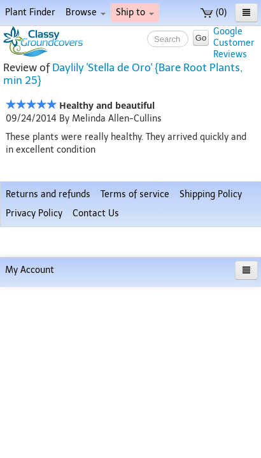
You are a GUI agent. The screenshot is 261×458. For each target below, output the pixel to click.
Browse (86, 12)
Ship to (135, 12)
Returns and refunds (48, 395)
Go (200, 38)
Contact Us (96, 414)
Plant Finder (30, 12)
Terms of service (135, 395)
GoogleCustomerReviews (234, 43)
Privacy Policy (34, 414)
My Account (29, 441)
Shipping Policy (211, 395)
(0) (214, 12)
